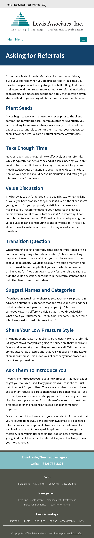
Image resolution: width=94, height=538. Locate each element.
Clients (26, 520)
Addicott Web (75, 533)
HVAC (81, 520)
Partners (14, 520)
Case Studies (69, 483)
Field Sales (24, 483)
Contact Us (33, 4)
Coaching (54, 483)
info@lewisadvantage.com (52, 457)
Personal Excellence (35, 504)
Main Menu (15, 39)
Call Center (39, 483)
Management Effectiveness (61, 500)
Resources (19, 4)
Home (9, 4)
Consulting (39, 520)
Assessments (67, 520)
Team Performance (59, 504)
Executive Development (31, 500)
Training (53, 520)
